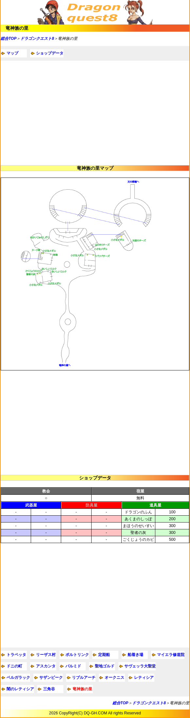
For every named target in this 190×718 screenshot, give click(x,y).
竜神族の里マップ (95, 168)
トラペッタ (16, 654)
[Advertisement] (95, 113)
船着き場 (135, 654)
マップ (12, 53)
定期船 (104, 654)
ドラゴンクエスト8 (37, 38)
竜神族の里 (17, 28)
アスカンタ (46, 666)
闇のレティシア (20, 689)
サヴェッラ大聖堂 (140, 666)
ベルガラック (18, 677)
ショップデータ (49, 53)
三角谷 (49, 689)
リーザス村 (46, 654)
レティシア (144, 677)
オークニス (114, 677)
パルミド (73, 666)
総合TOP (8, 38)
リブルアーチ (83, 677)
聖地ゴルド (104, 666)
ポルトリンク (77, 654)
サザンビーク (51, 677)
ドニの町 (14, 666)
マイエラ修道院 (170, 654)
